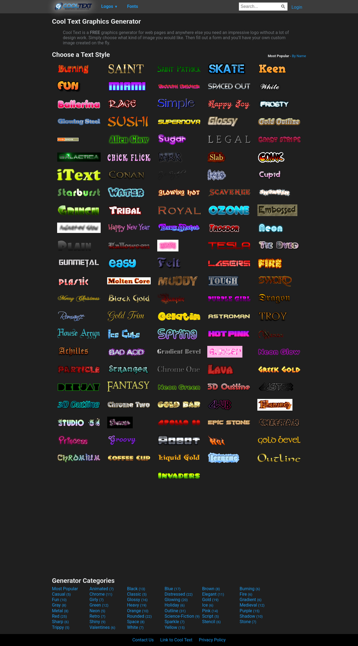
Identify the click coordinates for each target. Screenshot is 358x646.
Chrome (101, 594)
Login (297, 7)
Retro (97, 616)
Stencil (211, 621)
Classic (137, 594)
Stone (248, 621)
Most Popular (65, 588)
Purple (250, 610)
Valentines (102, 627)
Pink (210, 610)
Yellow (175, 627)
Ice (207, 605)
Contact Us (143, 639)
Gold (210, 599)
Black (136, 588)
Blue (173, 588)
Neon (97, 610)
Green (99, 605)
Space (135, 621)
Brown (211, 588)
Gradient (250, 599)
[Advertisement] (26, 99)
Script (210, 616)
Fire (246, 594)
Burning (250, 588)
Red (59, 616)
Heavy (136, 605)
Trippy (60, 627)
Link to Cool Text (176, 639)
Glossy (137, 599)
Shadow (251, 616)
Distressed (179, 594)
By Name (299, 56)
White (135, 627)
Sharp (60, 621)
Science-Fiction (182, 616)
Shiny (98, 621)
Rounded (139, 616)
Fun (59, 599)
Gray (59, 605)
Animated (102, 588)
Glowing (176, 599)
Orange (138, 610)
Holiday (175, 605)
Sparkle (174, 621)
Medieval (252, 605)
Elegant (213, 594)
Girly (97, 599)
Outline (175, 610)
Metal (60, 610)
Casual (61, 594)
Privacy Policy (212, 639)
